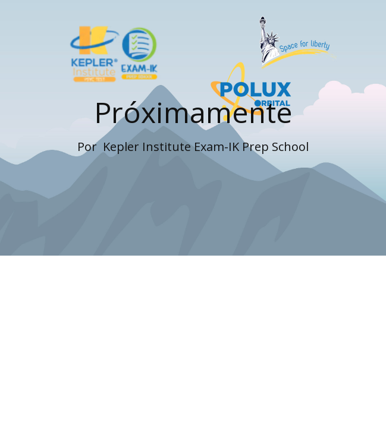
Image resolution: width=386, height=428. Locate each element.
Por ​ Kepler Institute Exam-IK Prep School (193, 147)
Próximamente (193, 112)
